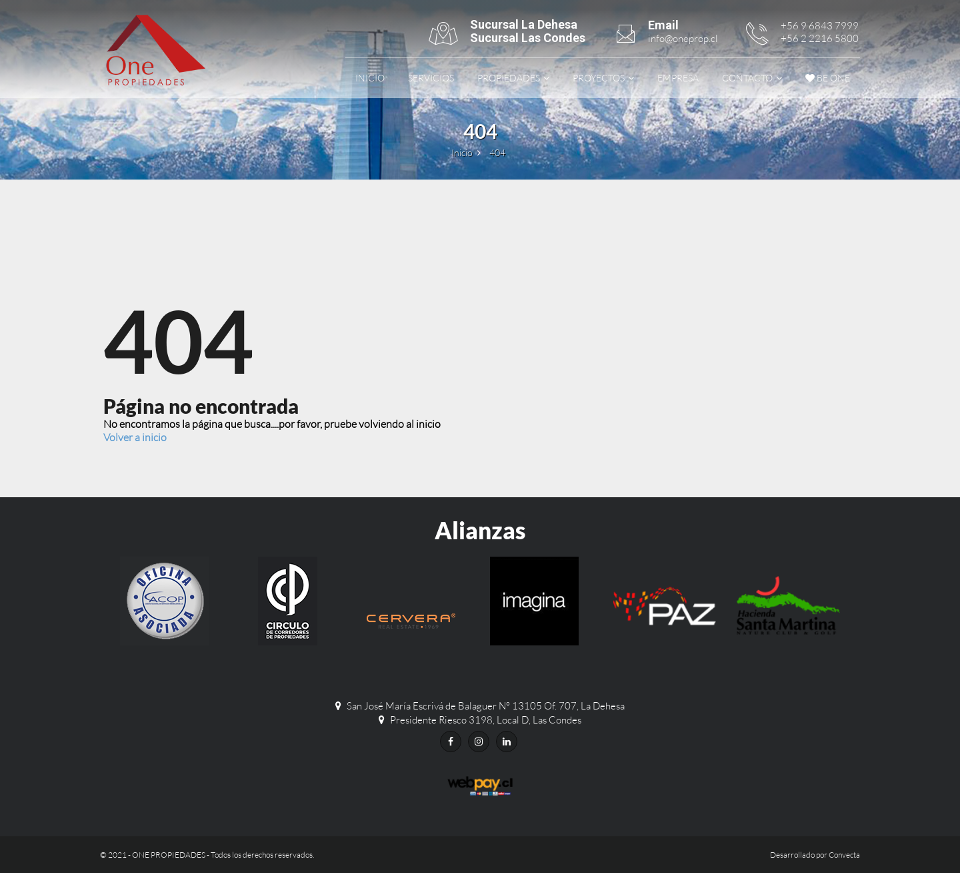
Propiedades (508, 77)
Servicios (431, 77)
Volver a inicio (135, 437)
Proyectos (599, 77)
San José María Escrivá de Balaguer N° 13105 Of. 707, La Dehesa (486, 705)
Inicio (370, 77)
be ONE (827, 77)
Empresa (678, 77)
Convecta (844, 855)
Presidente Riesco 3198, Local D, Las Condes (485, 719)
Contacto (747, 77)
